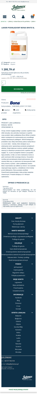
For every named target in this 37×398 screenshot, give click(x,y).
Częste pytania (18, 270)
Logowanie (18, 282)
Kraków (18, 335)
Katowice (18, 330)
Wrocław (18, 352)
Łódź (18, 341)
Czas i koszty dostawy (18, 221)
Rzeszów (18, 344)
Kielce (18, 333)
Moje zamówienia (18, 285)
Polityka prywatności (18, 275)
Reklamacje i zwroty (18, 227)
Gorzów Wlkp (18, 327)
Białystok (18, 316)
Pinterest (18, 303)
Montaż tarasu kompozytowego (18, 234)
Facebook (18, 298)
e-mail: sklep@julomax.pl (23, 1)
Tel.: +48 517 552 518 (11, 1)
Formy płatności (18, 224)
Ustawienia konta (18, 291)
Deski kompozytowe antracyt (18, 260)
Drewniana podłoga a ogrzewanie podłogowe (18, 236)
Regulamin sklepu (18, 273)
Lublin (18, 338)
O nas (18, 306)
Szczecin (18, 346)
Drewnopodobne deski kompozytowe (18, 252)
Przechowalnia (18, 288)
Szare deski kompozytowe (18, 249)
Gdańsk (18, 321)
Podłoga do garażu (18, 239)
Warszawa (18, 349)
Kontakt (18, 309)
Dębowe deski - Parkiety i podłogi (18, 257)
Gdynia (18, 324)
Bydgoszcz (18, 319)
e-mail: (10, 364)
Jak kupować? (18, 267)
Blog (18, 300)
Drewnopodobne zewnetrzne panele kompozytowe (18, 255)
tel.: (8, 361)
